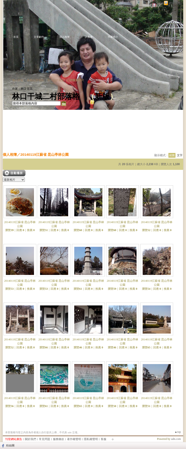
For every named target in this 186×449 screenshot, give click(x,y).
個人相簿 (64, 36)
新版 (102, 96)
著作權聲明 (74, 439)
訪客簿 (89, 36)
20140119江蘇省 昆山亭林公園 (44, 154)
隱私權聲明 (91, 439)
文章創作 (39, 36)
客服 (103, 439)
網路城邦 (175, 3)
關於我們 (30, 439)
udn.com (176, 439)
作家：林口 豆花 (22, 88)
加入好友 (17, 80)
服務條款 (58, 439)
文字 (179, 155)
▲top (178, 432)
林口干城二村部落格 (46, 96)
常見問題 (44, 439)
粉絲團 (10, 445)
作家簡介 (113, 36)
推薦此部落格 (35, 80)
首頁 (16, 36)
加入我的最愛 (55, 80)
